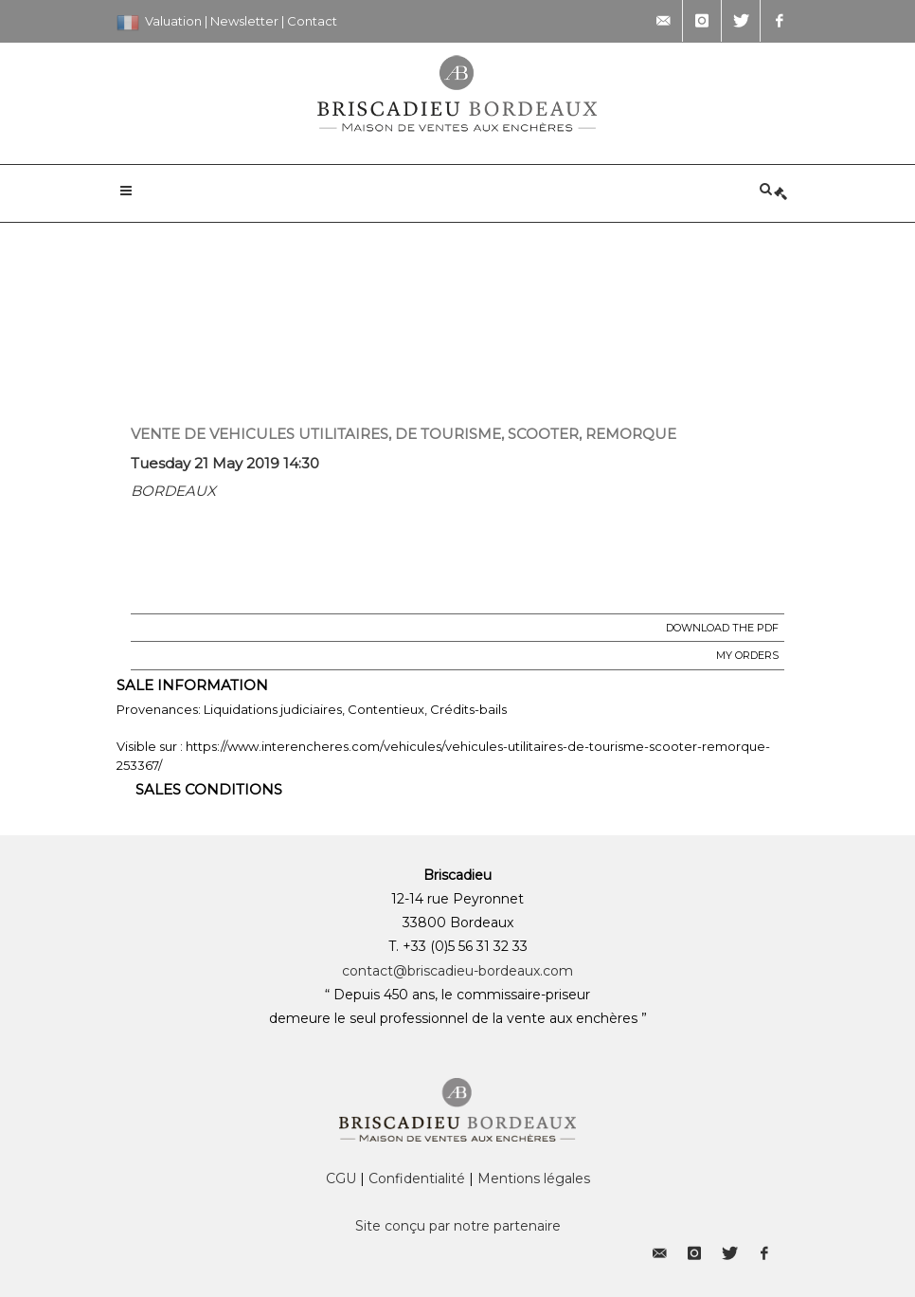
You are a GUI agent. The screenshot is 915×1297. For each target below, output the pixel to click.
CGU (341, 1178)
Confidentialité (416, 1178)
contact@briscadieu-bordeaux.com (457, 970)
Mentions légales (533, 1178)
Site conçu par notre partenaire (458, 1225)
